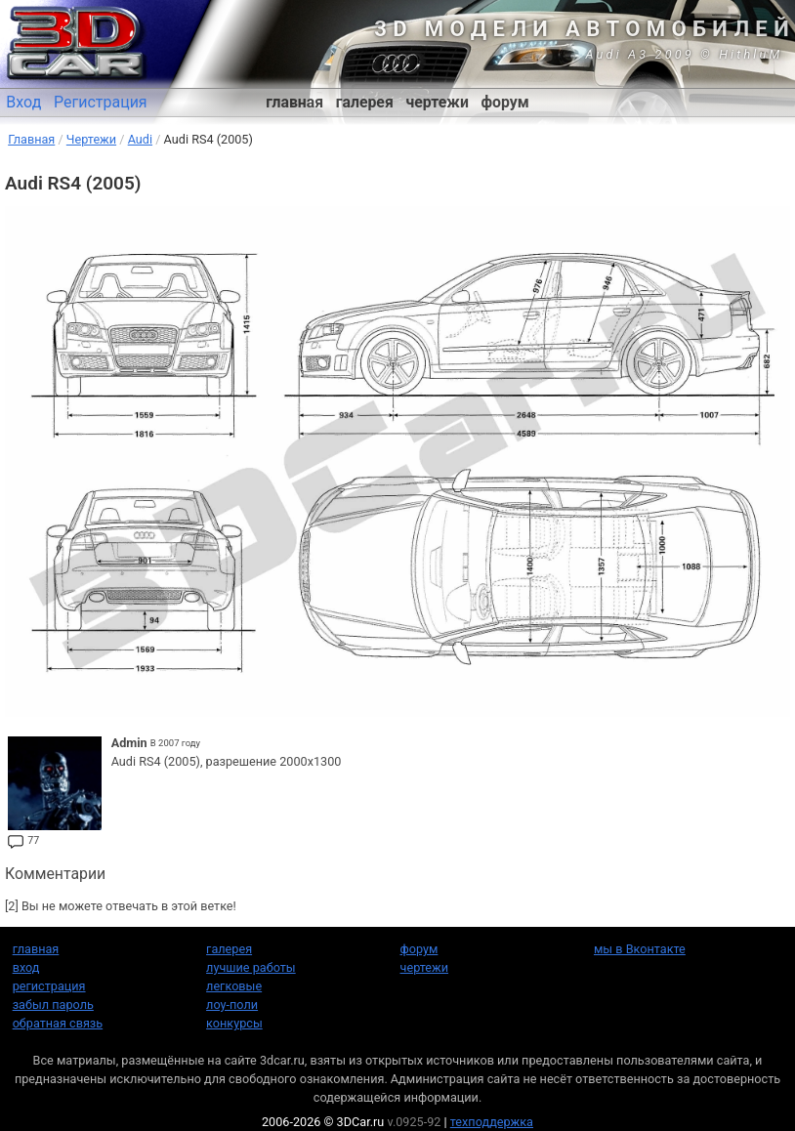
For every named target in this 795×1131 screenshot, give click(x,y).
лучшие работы (251, 967)
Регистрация (100, 102)
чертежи (436, 102)
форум (505, 102)
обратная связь (58, 1023)
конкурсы (234, 1023)
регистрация (49, 986)
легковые (234, 986)
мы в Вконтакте (640, 949)
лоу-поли (232, 1004)
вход (26, 967)
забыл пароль (53, 1004)
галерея (365, 102)
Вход (23, 102)
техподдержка (491, 1121)
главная (294, 102)
